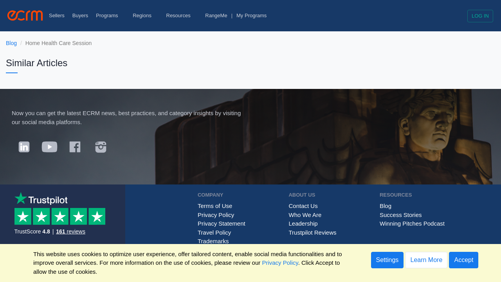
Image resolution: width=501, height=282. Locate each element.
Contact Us (302, 205)
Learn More (426, 260)
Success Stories (401, 215)
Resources (182, 15)
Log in (480, 16)
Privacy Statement (221, 223)
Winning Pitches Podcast (412, 223)
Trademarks (213, 241)
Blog (11, 43)
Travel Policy (214, 232)
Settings (387, 260)
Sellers (57, 15)
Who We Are (304, 215)
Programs (110, 15)
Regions (145, 15)
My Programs (251, 15)
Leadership (302, 223)
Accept (463, 260)
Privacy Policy (216, 215)
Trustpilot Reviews (312, 232)
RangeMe (216, 15)
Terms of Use (215, 205)
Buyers (80, 15)
